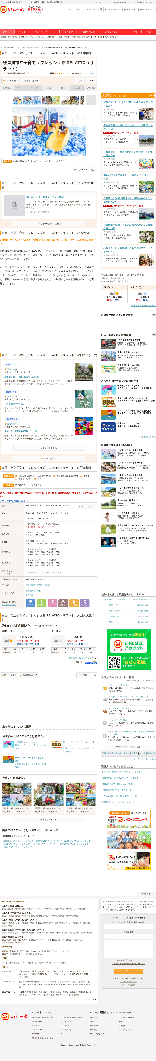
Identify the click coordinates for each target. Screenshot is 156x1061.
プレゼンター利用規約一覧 (71, 1017)
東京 (27, 37)
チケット (21, 88)
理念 (92, 1022)
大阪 (79, 37)
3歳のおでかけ (142, 605)
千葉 (38, 37)
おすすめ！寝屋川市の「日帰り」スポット (121, 771)
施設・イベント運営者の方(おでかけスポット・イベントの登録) (41, 963)
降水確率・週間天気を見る (81, 658)
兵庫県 (134, 753)
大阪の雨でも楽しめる (11, 933)
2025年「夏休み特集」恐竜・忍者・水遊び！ (20, 951)
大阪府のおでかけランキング (16, 844)
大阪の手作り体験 (23, 916)
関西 (74, 37)
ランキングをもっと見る (144, 759)
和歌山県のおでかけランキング (17, 847)
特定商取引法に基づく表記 (42, 1038)
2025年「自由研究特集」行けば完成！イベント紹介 (22, 954)
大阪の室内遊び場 (29, 933)
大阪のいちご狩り (74, 940)
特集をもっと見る (148, 437)
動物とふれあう (131, 9)
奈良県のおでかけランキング (73, 844)
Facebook (36, 1034)
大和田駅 (47, 585)
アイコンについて (9, 605)
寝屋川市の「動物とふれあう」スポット (120, 778)
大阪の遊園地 (7, 909)
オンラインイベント (44, 32)
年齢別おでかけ (88, 32)
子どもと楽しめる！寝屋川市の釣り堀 (119, 796)
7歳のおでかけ (142, 616)
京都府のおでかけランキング (77, 841)
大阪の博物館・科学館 (58, 933)
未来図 (121, 1022)
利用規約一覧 (37, 1022)
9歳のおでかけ (142, 622)
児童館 (38, 591)
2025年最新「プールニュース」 (53, 951)
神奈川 (32, 37)
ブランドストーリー (126, 1017)
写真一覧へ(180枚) (84, 169)
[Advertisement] (31, 319)
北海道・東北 (6, 37)
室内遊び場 (30, 591)
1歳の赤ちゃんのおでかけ (142, 599)
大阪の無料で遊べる (29, 923)
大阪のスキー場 (24, 940)
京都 (83, 37)
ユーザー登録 (7, 963)
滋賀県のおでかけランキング (49, 841)
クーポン (35, 88)
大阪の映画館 (42, 933)
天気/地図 (90, 88)
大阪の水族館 (86, 933)
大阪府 (126, 753)
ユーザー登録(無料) (137, 2)
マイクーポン (102, 2)
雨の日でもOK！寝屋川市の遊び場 (117, 784)
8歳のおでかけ (115, 622)
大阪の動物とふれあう (41, 916)
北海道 (15, 37)
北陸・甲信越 (64, 37)
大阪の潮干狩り (59, 940)
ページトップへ (146, 894)
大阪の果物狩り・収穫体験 (12, 943)
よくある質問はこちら (128, 982)
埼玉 (42, 37)
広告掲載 (35, 1026)
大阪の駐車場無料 (46, 923)
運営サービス (95, 1026)
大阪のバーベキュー (35, 909)
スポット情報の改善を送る (13, 501)
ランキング (68, 32)
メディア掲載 (66, 1030)
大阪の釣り (48, 909)
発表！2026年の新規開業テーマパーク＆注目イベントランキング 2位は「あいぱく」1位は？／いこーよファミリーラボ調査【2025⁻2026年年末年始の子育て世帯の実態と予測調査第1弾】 (55, 984)
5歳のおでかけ (142, 611)
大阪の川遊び (7, 926)
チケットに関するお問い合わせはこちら (128, 978)
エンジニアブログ (97, 1034)
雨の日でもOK (117, 9)
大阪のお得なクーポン (11, 923)
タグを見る (30, 595)
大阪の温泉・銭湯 (9, 940)
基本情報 (7, 88)
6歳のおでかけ (115, 616)
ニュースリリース (39, 1030)
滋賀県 (111, 753)
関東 (22, 37)
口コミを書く (10, 80)
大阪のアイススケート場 (41, 940)
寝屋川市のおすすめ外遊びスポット (118, 802)
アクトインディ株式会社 (120, 1013)
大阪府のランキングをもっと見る (128, 747)
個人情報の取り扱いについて (128, 960)
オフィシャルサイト (86, 506)
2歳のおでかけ (115, 605)
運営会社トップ (96, 1017)
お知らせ (63, 88)
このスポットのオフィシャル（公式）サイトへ (44, 572)
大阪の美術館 (74, 933)
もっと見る (90, 999)
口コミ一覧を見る (49, 448)
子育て (134, 32)
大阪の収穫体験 (57, 916)
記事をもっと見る (48, 819)
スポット (7, 32)
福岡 (116, 37)
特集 (149, 32)
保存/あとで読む (119, 2)
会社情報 (122, 1026)
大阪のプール (70, 909)
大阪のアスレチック (63, 923)
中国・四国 (97, 37)
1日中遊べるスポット (147, 9)
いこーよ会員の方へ (129, 985)
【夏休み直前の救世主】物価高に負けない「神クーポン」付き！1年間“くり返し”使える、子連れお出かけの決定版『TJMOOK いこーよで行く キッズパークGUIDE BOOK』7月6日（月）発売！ (55, 974)
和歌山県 (151, 753)
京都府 (119, 753)
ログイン (151, 2)
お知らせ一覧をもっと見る (48, 223)
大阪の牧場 (59, 909)
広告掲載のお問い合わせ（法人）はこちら (128, 964)
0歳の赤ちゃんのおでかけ (115, 599)
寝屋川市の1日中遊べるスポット (117, 790)
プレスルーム (66, 1026)
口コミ (49, 88)
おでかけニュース (113, 32)
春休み (107, 9)
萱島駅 (39, 585)
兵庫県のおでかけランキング (44, 844)
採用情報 (93, 1030)
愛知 (54, 37)
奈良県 (142, 753)
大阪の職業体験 (71, 916)
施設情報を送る (30, 80)
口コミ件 (89, 74)
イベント (22, 32)
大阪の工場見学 (8, 916)
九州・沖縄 (109, 37)
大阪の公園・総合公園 (81, 923)
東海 (49, 37)
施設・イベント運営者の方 (42, 1017)
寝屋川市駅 (30, 585)
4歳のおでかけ (115, 611)
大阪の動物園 (20, 909)
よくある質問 (66, 1022)
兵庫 (88, 37)
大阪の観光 (82, 909)
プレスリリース (125, 1030)
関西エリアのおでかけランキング (18, 841)
